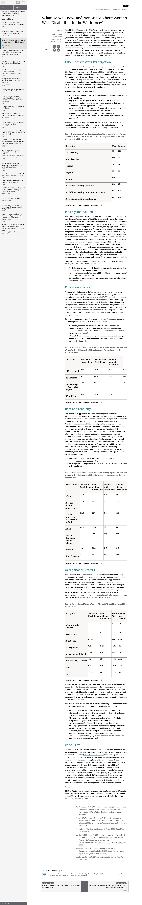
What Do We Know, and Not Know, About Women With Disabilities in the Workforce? (13, 43)
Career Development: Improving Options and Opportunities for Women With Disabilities (13, 217)
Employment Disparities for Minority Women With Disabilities (13, 116)
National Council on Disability (96, 755)
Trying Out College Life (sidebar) (13, 108)
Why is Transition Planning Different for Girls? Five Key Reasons (13, 155)
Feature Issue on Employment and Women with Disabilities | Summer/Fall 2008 (13, 13)
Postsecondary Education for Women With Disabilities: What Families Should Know (13, 166)
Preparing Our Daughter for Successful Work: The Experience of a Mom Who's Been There (13, 143)
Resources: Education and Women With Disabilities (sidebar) (13, 182)
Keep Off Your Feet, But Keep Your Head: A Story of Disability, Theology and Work (13, 191)
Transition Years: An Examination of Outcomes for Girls (13, 124)
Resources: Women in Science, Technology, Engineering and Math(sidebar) (13, 207)
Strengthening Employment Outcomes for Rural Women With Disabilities (13, 82)
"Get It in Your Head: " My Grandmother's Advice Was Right (13, 25)
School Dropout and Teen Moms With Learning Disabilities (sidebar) (13, 133)
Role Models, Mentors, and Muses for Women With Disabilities (13, 63)
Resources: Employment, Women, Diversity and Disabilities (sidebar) (13, 91)
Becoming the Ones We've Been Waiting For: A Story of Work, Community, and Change (13, 54)
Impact (17, 8)
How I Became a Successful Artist (13, 175)
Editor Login (5, 903)
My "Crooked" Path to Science (13, 200)
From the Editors (7, 19)
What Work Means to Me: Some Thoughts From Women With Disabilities (13, 34)
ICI (3, 8)
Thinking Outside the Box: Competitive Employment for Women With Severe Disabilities (13, 99)
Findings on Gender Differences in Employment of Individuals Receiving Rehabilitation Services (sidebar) (13, 230)
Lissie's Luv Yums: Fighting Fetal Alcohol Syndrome (13, 72)
